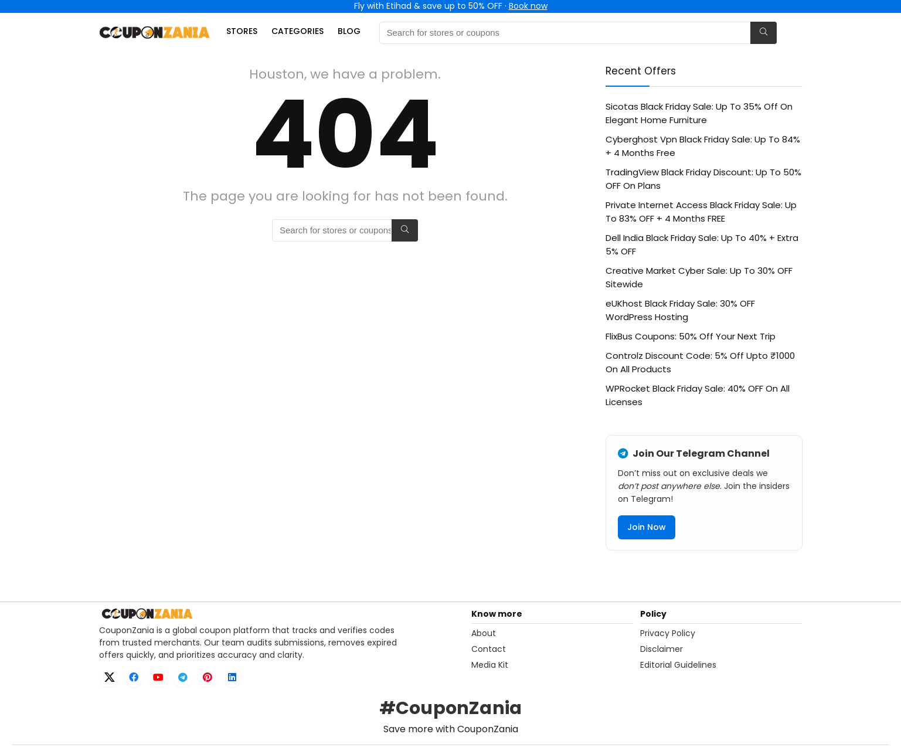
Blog (349, 31)
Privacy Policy (667, 633)
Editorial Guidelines (678, 665)
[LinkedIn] (232, 677)
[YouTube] (158, 677)
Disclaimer (661, 649)
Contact (488, 649)
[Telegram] (183, 677)
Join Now (646, 527)
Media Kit (489, 665)
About (483, 633)
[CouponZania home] (282, 613)
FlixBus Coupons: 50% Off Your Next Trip (691, 336)
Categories (297, 31)
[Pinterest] (207, 677)
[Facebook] (134, 677)
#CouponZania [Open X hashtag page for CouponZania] (450, 708)
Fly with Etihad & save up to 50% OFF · (451, 6)
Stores (241, 31)
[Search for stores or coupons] (763, 33)
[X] (109, 677)
